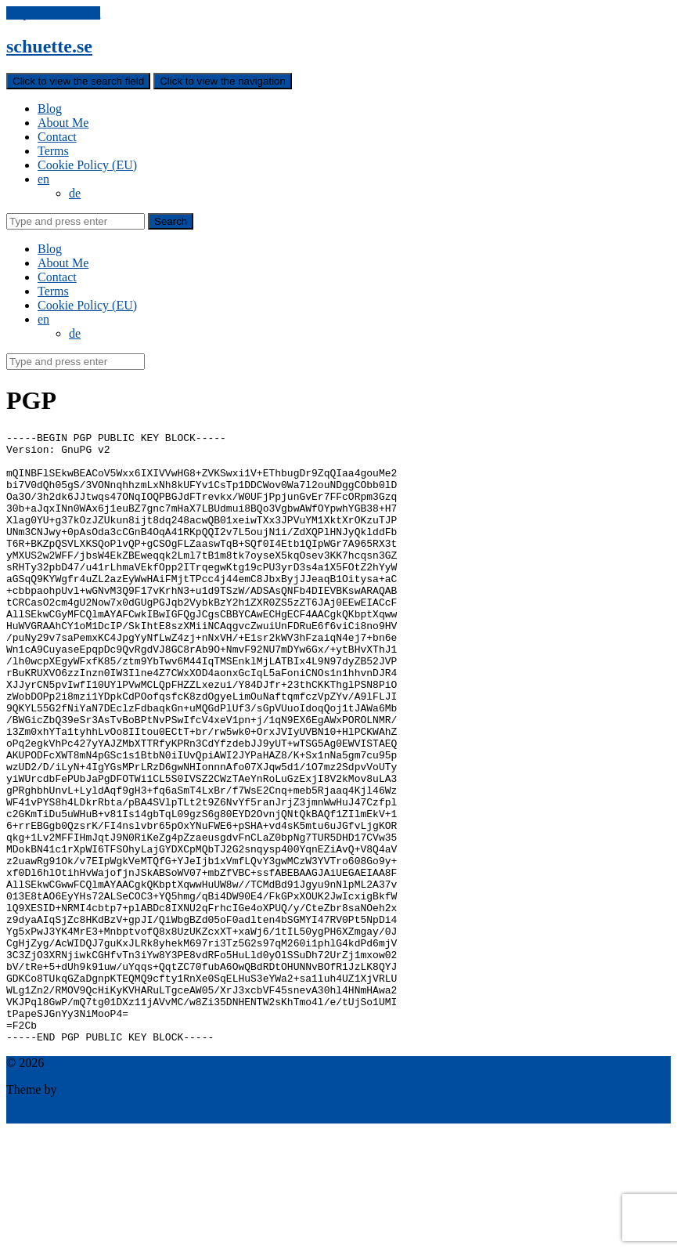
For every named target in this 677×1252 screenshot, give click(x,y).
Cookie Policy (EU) (87, 165)
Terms (53, 150)
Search (170, 221)
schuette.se (49, 46)
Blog (50, 108)
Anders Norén (94, 1211)
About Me (63, 122)
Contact (57, 136)
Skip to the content (53, 13)
